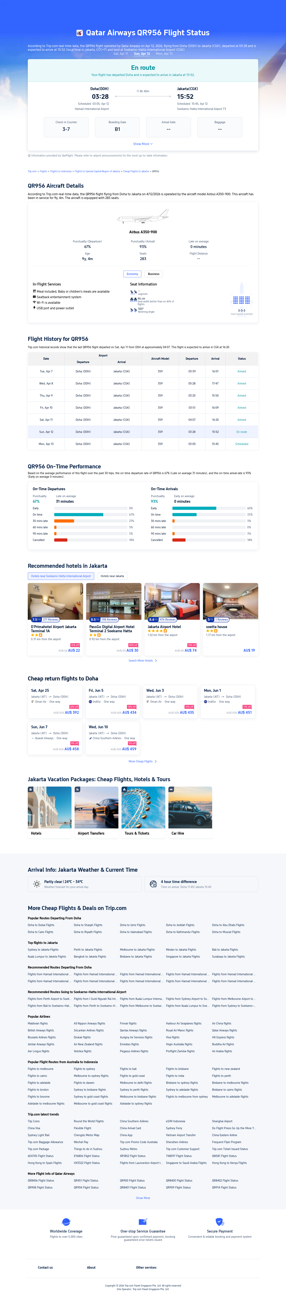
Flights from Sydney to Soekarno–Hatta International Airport (235, 1005)
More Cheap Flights (143, 761)
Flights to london (38, 1089)
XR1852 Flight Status (132, 1156)
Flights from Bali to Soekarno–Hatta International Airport (50, 1005)
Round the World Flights (89, 1121)
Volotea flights (82, 1051)
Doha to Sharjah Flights (88, 925)
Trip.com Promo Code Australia (138, 1142)
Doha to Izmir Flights (132, 925)
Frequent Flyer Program (226, 1142)
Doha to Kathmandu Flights (183, 932)
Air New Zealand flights (88, 1044)
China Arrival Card (130, 1128)
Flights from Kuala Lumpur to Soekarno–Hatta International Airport (189, 1005)
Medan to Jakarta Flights (181, 949)
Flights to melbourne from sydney (187, 1096)
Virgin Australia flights (179, 1044)
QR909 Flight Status (178, 1187)
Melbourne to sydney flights (91, 1075)
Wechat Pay (81, 1142)
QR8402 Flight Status (225, 1180)
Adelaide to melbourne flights (46, 1103)
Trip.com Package (38, 1149)
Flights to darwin (84, 1082)
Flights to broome (39, 1096)
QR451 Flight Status (86, 1180)
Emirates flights (129, 1044)
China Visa (34, 1128)
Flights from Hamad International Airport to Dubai (97, 981)
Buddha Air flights (223, 1044)
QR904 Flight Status (86, 1187)
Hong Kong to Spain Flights (45, 1162)
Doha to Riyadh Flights (88, 932)
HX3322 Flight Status (87, 1162)
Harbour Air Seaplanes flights (183, 1023)
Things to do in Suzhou (88, 1149)
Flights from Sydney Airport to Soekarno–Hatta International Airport (189, 998)
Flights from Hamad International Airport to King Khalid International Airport (143, 974)
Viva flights (172, 1037)
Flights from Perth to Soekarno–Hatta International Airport (97, 1005)
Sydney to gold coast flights (91, 1096)
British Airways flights (41, 1030)
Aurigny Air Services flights (136, 1037)
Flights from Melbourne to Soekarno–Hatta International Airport (143, 1005)
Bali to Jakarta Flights (225, 949)
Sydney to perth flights (134, 1089)
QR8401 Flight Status (133, 1187)
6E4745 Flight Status (40, 1156)
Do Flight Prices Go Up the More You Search (235, 1128)
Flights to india (175, 1075)
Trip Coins (34, 1121)
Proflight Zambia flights (180, 1051)
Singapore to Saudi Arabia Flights (186, 1162)
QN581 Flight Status (224, 1156)
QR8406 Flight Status (41, 1180)
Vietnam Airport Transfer (181, 1135)
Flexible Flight (82, 1128)
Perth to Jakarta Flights (88, 949)
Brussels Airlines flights (42, 1037)
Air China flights (221, 1023)
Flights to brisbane (177, 1068)
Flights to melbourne (40, 1068)
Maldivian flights (38, 1023)
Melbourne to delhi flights (136, 1082)
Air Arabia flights (222, 1051)
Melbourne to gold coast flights (93, 1103)
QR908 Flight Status (40, 1187)
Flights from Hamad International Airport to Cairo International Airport (50, 974)
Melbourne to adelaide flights (230, 1096)
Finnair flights (128, 1023)
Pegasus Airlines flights (134, 1051)
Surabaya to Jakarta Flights (228, 956)
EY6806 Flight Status (87, 1156)
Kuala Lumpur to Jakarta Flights (47, 956)
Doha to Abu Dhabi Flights (228, 925)
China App (126, 1135)
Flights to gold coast (132, 1075)
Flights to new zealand (226, 1068)
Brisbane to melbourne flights (230, 1082)
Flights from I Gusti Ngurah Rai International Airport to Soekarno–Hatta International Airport (97, 998)
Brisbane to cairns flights (227, 1089)
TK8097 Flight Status (179, 1156)
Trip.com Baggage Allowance (45, 1142)
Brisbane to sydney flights (182, 1082)
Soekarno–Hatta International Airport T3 (201, 108)
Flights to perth (221, 1075)
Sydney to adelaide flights (182, 1089)
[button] (253, 6)
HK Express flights (223, 1037)
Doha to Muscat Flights (226, 932)
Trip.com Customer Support (182, 1149)
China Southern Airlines (134, 1121)
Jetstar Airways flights (41, 1044)
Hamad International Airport (92, 108)
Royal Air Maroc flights (179, 1030)
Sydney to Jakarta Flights (43, 949)
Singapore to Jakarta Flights (183, 956)
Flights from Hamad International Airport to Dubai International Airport (189, 974)
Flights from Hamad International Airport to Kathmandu (143, 981)
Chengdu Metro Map (86, 1135)
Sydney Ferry (174, 1128)
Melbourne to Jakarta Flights (137, 949)
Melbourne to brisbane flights (138, 1096)
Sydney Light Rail (38, 1135)
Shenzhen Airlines (177, 1142)
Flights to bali (128, 1068)
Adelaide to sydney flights (136, 1103)
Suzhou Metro (128, 1149)
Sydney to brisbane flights (90, 1089)
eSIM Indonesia (175, 1121)
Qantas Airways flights (133, 1030)
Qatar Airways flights (224, 1030)
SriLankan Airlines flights (89, 1030)
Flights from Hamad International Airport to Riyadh (235, 981)
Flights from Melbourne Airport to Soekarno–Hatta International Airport (235, 998)
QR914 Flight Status (224, 1187)
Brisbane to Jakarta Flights (136, 956)
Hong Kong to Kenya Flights (229, 1162)
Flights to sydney (84, 1068)
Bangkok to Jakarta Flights (90, 956)
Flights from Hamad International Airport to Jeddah (50, 981)
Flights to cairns (37, 1075)
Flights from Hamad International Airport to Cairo (189, 981)
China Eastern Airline (224, 1135)
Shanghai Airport (222, 1121)
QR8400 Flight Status (179, 1180)
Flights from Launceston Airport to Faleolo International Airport (143, 1162)
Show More (143, 144)
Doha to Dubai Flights (41, 925)
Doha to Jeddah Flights (180, 925)
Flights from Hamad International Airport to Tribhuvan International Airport (235, 974)
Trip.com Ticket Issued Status (230, 1149)
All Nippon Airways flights (89, 1023)
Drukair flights (82, 1037)
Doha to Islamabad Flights (136, 932)
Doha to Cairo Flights (40, 932)
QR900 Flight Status (132, 1180)
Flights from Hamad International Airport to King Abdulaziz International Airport (97, 974)
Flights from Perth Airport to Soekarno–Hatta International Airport (50, 998)
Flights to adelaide (39, 1082)
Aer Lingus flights (38, 1051)
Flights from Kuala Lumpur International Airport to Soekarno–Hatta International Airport (143, 998)
